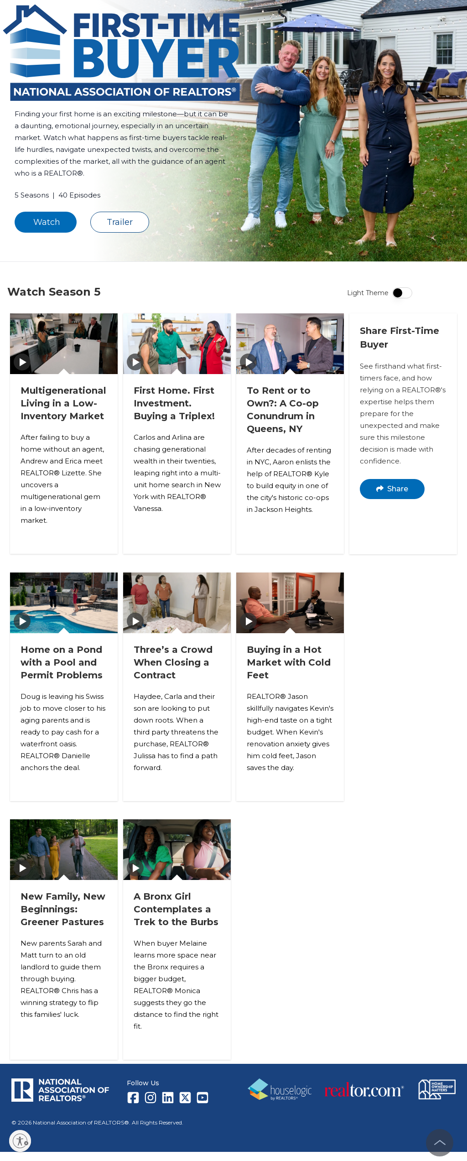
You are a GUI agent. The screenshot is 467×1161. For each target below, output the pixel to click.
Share (393, 488)
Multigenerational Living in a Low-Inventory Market (64, 403)
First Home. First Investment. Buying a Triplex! (174, 403)
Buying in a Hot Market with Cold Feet (289, 660)
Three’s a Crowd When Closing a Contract (173, 660)
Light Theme (368, 293)
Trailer (120, 222)
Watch (45, 222)
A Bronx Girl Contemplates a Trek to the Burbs (176, 919)
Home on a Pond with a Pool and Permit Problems (62, 660)
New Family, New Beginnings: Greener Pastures (63, 919)
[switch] (402, 292)
